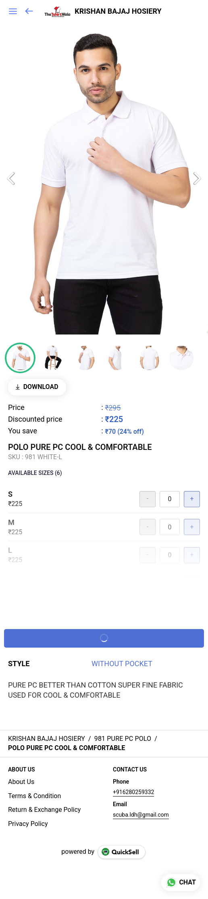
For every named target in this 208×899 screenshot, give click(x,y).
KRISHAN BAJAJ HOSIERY (118, 11)
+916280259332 (133, 792)
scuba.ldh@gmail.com (141, 814)
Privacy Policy (28, 824)
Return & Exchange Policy (44, 809)
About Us (21, 782)
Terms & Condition (34, 796)
